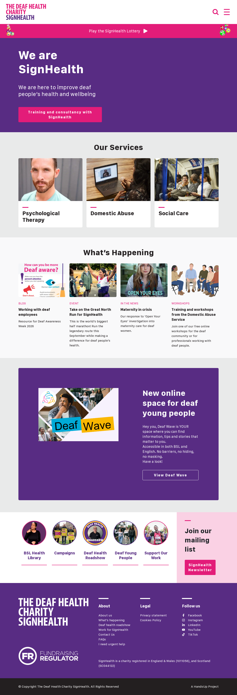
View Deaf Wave (170, 475)
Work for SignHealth (113, 630)
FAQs (102, 639)
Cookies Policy (150, 620)
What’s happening (111, 620)
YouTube (194, 630)
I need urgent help (111, 644)
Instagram (195, 620)
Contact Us (106, 634)
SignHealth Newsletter (200, 567)
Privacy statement (153, 615)
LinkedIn (194, 625)
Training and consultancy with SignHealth (60, 114)
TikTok (193, 634)
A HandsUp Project (205, 686)
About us (105, 615)
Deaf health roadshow (114, 625)
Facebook (195, 615)
